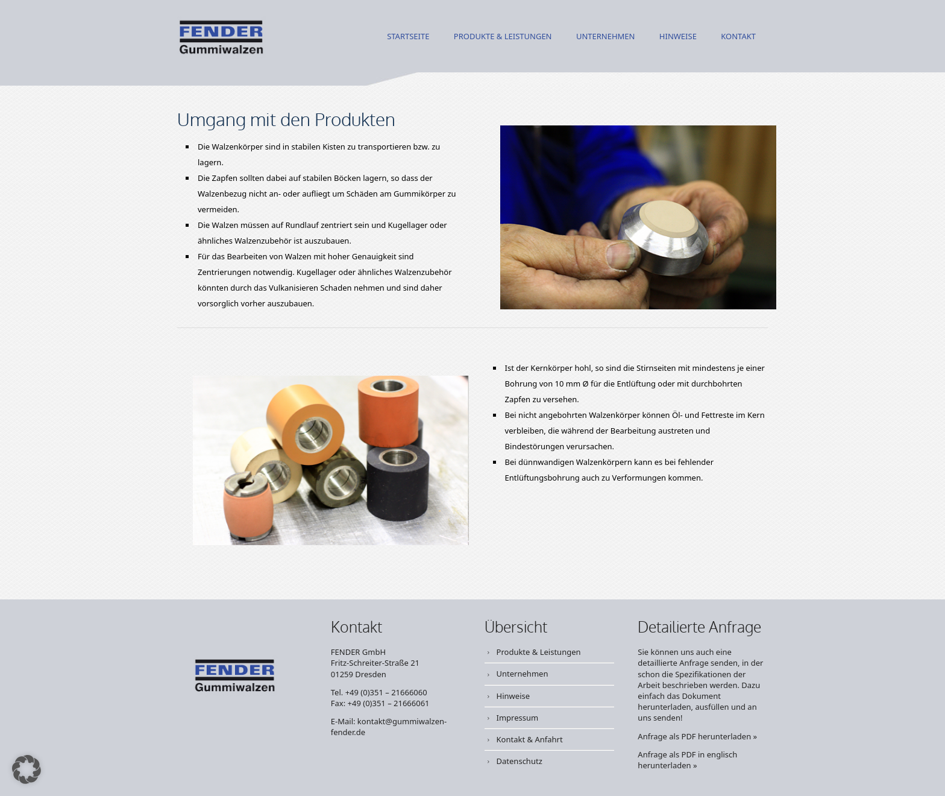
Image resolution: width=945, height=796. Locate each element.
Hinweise (678, 37)
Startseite (408, 37)
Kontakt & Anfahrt (530, 739)
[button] (26, 769)
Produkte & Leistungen (503, 37)
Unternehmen (605, 37)
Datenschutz (519, 761)
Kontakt (738, 37)
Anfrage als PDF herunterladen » (697, 736)
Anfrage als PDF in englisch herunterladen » (687, 760)
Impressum (518, 717)
